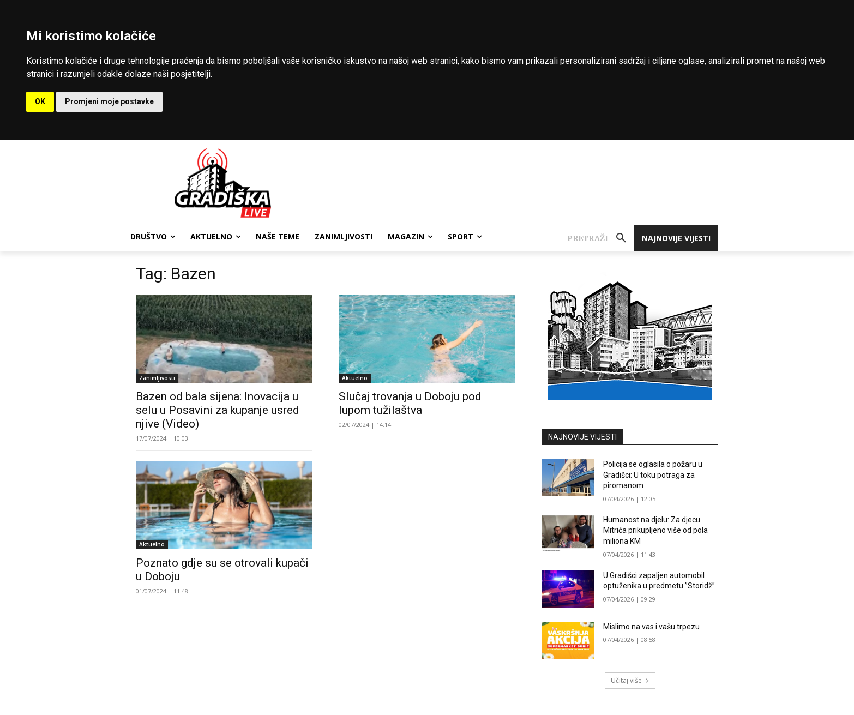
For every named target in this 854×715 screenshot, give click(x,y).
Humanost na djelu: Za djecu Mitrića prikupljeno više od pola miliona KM (655, 530)
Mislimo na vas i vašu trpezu (651, 626)
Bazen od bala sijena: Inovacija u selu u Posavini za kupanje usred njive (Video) (217, 410)
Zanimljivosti (157, 378)
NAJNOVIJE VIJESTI (582, 436)
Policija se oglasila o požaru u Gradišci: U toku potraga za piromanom (652, 475)
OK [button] (40, 101)
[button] (600, 238)
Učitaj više (630, 680)
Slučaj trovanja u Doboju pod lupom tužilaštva (410, 403)
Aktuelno (355, 378)
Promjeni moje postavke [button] (109, 101)
